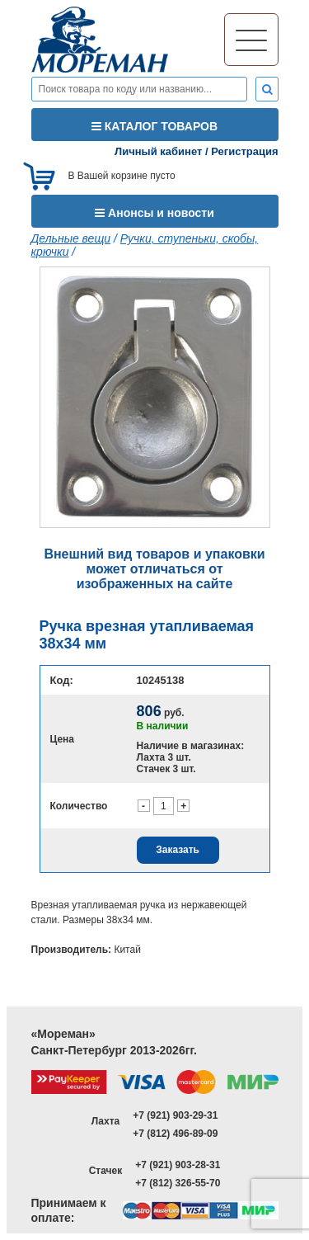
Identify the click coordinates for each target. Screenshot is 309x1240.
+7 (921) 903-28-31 (177, 1165)
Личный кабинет (158, 151)
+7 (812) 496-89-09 (175, 1133)
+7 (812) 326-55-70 (177, 1183)
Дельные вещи (71, 238)
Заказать (177, 850)
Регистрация (244, 151)
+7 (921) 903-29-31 (175, 1115)
